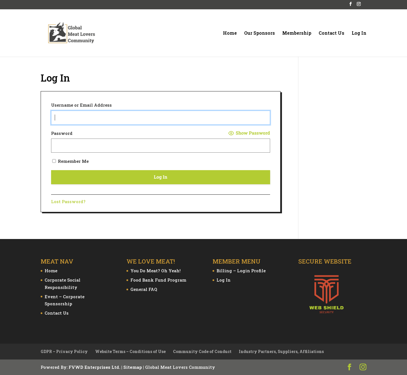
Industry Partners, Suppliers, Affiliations (281, 351)
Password (62, 133)
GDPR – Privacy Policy (64, 351)
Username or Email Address (81, 105)
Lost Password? (68, 201)
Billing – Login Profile (241, 270)
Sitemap (132, 367)
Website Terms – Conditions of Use (130, 351)
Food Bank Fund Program (158, 280)
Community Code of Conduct (202, 351)
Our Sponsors (259, 33)
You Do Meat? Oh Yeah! (155, 270)
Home (230, 33)
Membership (296, 33)
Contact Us (331, 33)
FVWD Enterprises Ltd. (94, 367)
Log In (359, 33)
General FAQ (143, 289)
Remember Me (70, 161)
